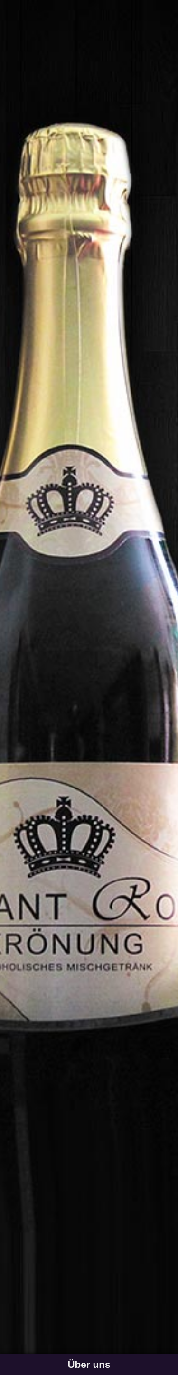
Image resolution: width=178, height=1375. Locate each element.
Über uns (88, 1364)
